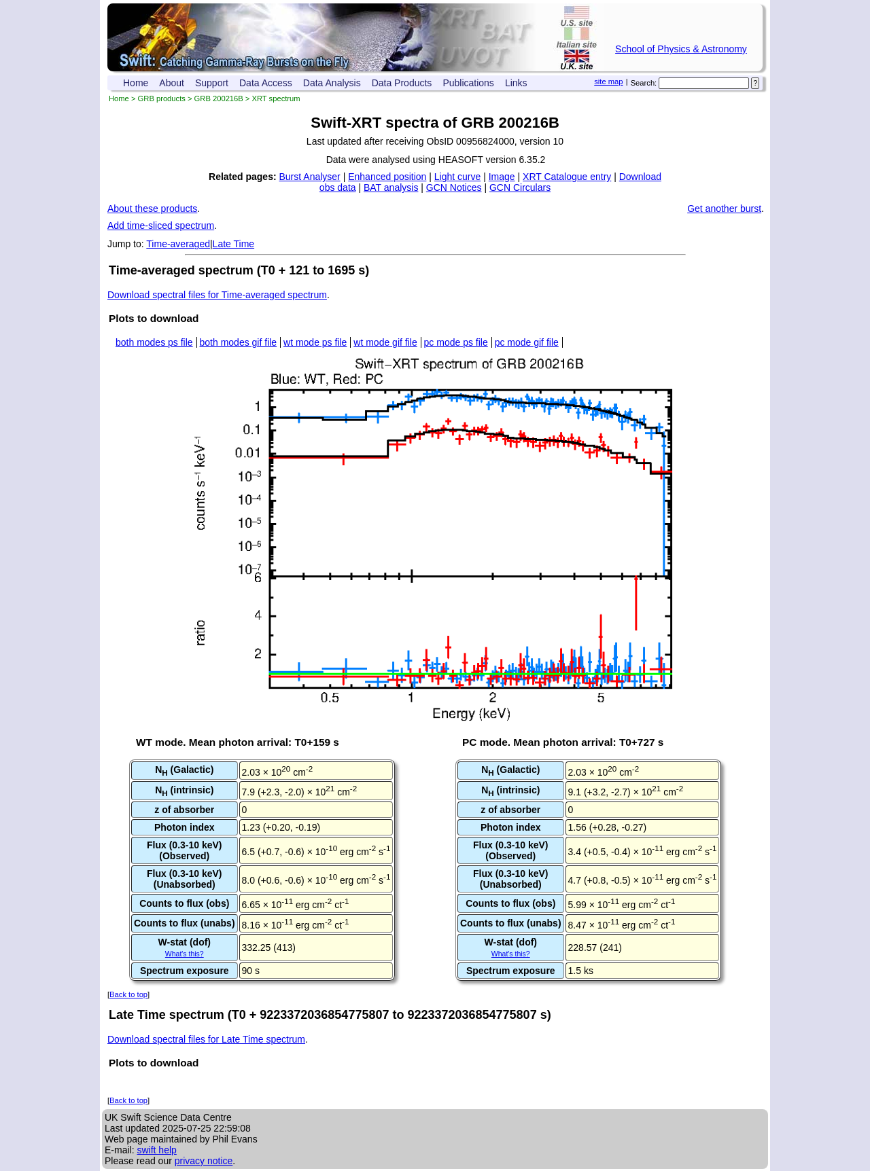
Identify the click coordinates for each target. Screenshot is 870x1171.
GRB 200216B (218, 98)
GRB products (162, 98)
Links (516, 82)
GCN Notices (454, 187)
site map (608, 81)
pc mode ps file (456, 342)
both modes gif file (238, 342)
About (171, 82)
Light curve (457, 176)
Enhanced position (387, 176)
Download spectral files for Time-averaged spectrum (217, 294)
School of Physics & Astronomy (681, 48)
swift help (156, 1150)
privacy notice (204, 1160)
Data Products (402, 82)
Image (502, 176)
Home (135, 82)
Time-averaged (178, 243)
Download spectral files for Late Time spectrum (206, 1039)
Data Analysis (332, 82)
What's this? (184, 954)
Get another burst (724, 208)
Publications (468, 82)
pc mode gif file (527, 342)
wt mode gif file (385, 342)
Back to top (128, 994)
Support (211, 82)
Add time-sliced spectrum (160, 225)
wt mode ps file (315, 342)
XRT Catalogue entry (567, 176)
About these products (152, 208)
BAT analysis (391, 187)
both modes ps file (154, 342)
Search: (644, 83)
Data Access (265, 82)
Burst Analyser (310, 176)
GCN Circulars (520, 187)
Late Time (233, 243)
